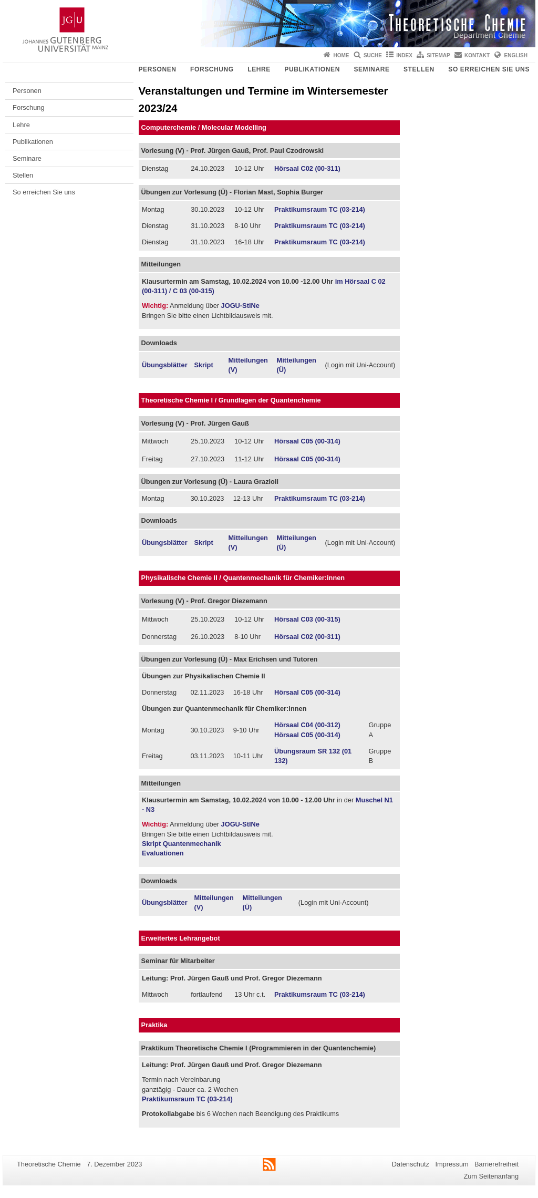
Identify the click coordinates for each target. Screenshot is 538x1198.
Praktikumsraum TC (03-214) (319, 209)
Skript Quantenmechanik (181, 844)
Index (404, 55)
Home (341, 55)
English (515, 55)
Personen (157, 69)
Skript (203, 365)
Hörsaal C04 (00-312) (307, 725)
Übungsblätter (165, 365)
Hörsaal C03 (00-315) (307, 619)
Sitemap (438, 55)
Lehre (259, 69)
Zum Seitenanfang (491, 1176)
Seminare (371, 69)
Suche (373, 55)
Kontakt (477, 55)
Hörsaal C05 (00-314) (307, 441)
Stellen (419, 69)
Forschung (212, 69)
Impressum (451, 1164)
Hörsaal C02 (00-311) (307, 168)
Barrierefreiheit (496, 1164)
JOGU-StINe (240, 305)
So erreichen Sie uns (489, 69)
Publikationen (312, 69)
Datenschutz (410, 1164)
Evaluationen (163, 853)
